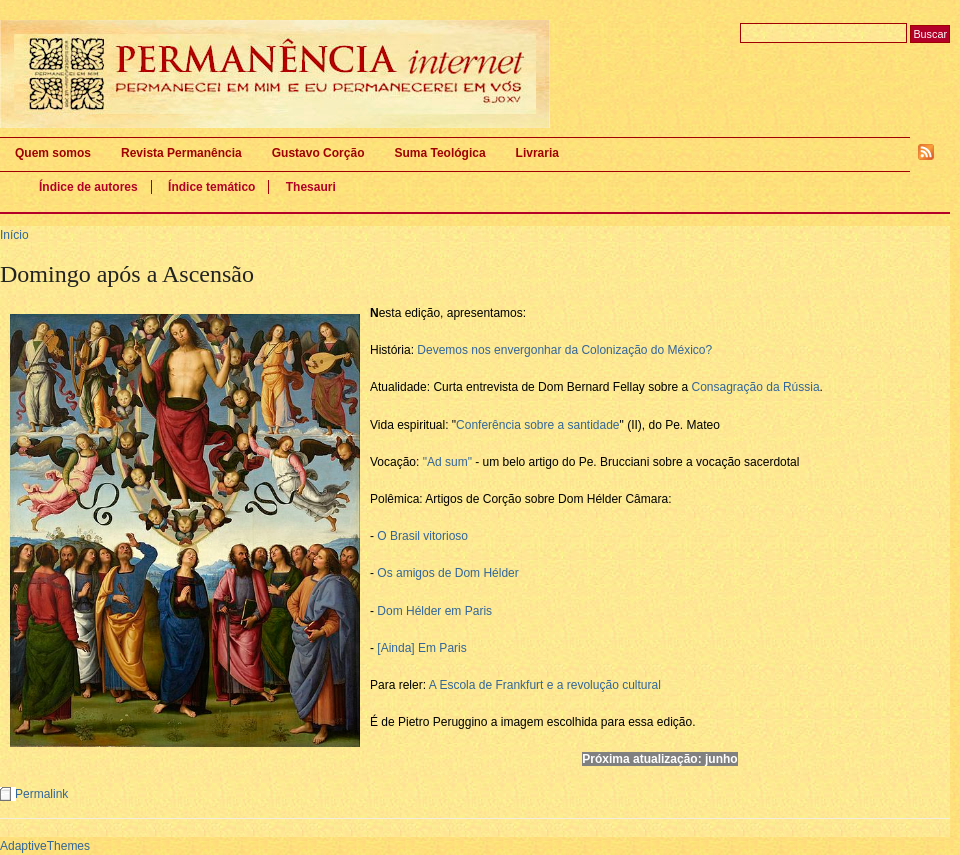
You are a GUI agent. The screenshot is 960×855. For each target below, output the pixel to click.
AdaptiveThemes (45, 846)
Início (14, 235)
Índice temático (211, 187)
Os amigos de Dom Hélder (447, 573)
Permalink (41, 794)
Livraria (537, 153)
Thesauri (311, 187)
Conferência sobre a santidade (537, 425)
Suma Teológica (439, 153)
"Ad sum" (447, 462)
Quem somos (53, 153)
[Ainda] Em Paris (421, 648)
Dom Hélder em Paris (434, 611)
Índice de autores (88, 187)
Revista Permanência (181, 153)
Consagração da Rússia (756, 387)
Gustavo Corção (318, 153)
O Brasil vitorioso (422, 536)
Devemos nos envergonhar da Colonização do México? (564, 350)
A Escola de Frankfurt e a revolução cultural (545, 685)
